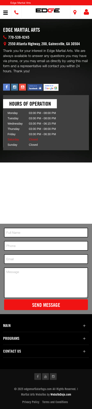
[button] (47, 10)
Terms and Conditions (55, 402)
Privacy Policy (30, 402)
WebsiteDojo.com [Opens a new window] (60, 394)
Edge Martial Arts (20, 2)
